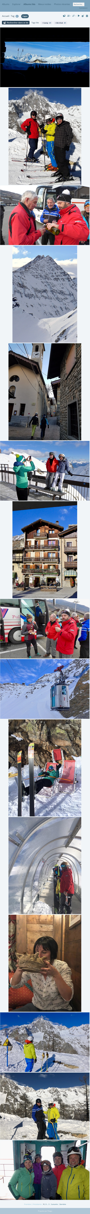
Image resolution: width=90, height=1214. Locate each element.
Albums (5, 4)
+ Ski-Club (60, 23)
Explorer (16, 4)
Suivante (54, 1204)
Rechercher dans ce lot (17, 22)
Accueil (5, 16)
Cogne (25, 16)
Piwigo (50, 1211)
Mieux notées (44, 4)
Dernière (62, 1204)
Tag (12, 16)
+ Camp (46, 23)
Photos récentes (62, 4)
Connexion (83, 8)
